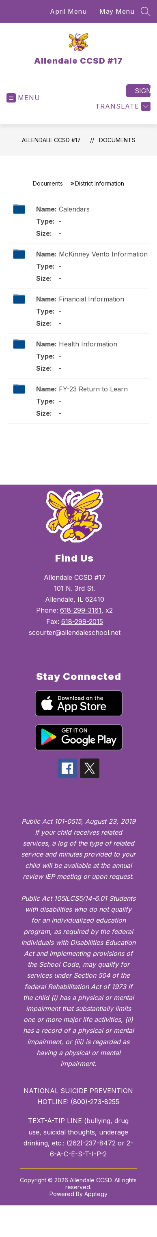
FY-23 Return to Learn (93, 389)
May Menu (116, 11)
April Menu (68, 11)
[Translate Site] (122, 106)
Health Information (88, 344)
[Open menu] (23, 98)
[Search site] (146, 11)
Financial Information (91, 299)
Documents (117, 140)
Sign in (143, 91)
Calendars (74, 209)
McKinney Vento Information (103, 254)
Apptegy (96, 1193)
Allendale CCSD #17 (51, 140)
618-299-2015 (82, 621)
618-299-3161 (80, 610)
